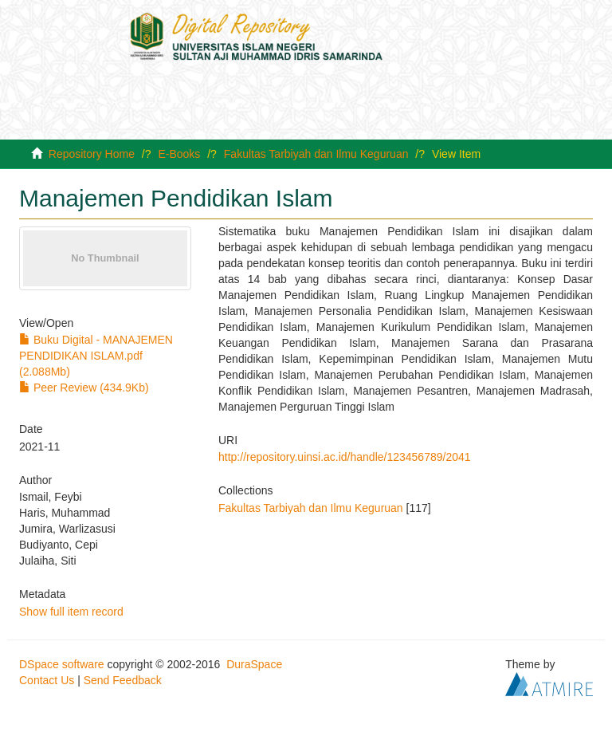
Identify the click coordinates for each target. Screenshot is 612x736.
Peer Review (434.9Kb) (84, 387)
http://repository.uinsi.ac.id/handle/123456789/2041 (344, 457)
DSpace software (61, 664)
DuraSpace (254, 664)
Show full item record (71, 611)
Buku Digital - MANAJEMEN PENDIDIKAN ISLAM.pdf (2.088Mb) (96, 355)
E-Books (179, 154)
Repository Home (92, 154)
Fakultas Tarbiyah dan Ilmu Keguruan (316, 154)
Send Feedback (123, 680)
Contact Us (46, 680)
